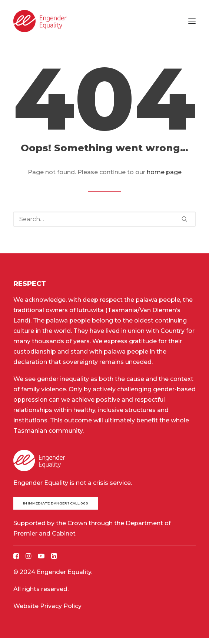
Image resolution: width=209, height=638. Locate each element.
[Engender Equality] (40, 21)
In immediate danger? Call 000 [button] (56, 503)
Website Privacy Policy (47, 606)
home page (164, 172)
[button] (192, 21)
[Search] (104, 219)
